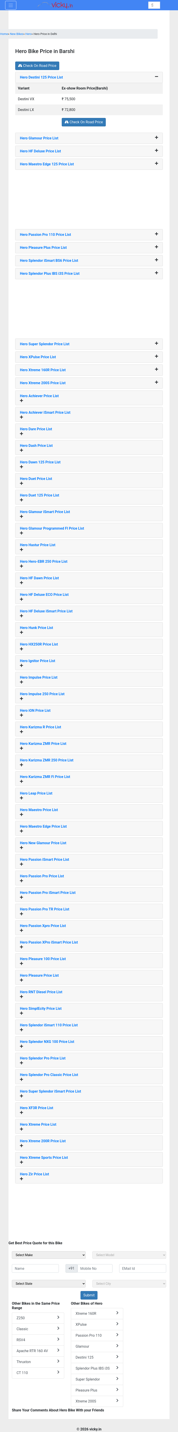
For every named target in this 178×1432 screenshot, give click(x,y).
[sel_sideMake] (49, 1255)
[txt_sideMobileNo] (94, 1268)
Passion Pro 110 (97, 1335)
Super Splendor (97, 1379)
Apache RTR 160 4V (38, 1350)
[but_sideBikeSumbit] (89, 1295)
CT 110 (38, 1372)
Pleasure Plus (97, 1390)
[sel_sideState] (49, 1283)
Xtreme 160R (97, 1313)
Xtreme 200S (97, 1401)
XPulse (97, 1324)
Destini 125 (97, 1357)
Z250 (38, 1317)
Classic (38, 1328)
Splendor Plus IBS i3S (97, 1368)
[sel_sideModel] (129, 1255)
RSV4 (38, 1339)
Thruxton (38, 1361)
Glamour (97, 1346)
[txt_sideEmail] (142, 1268)
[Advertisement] (89, 198)
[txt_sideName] (35, 1268)
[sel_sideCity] (129, 1283)
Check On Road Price (37, 66)
